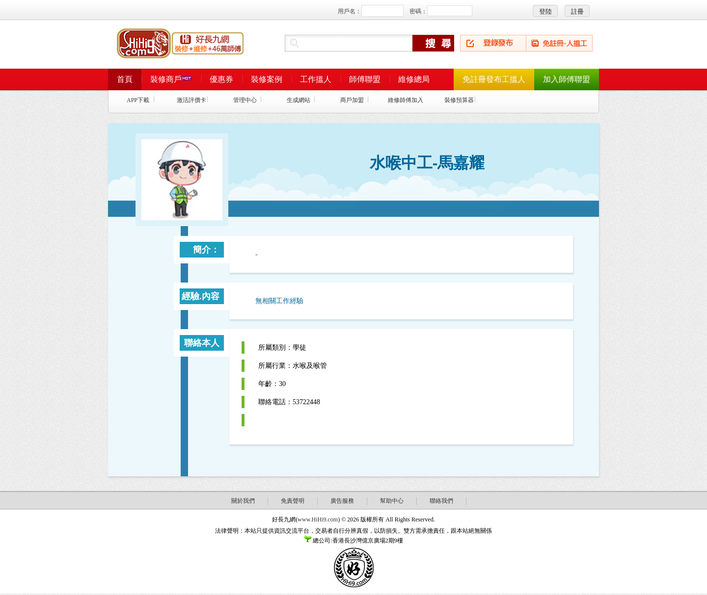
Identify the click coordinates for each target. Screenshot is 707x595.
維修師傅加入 (405, 100)
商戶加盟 (352, 100)
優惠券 (221, 79)
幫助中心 (392, 500)
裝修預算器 (459, 100)
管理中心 (245, 100)
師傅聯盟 (365, 79)
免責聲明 (292, 500)
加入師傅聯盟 (566, 79)
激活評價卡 (191, 100)
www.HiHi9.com (318, 519)
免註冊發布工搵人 (493, 79)
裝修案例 (266, 79)
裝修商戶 (171, 79)
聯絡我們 (441, 500)
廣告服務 (342, 500)
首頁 (125, 79)
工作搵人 (315, 79)
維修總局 (414, 79)
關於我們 (243, 500)
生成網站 (298, 100)
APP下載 (138, 100)
